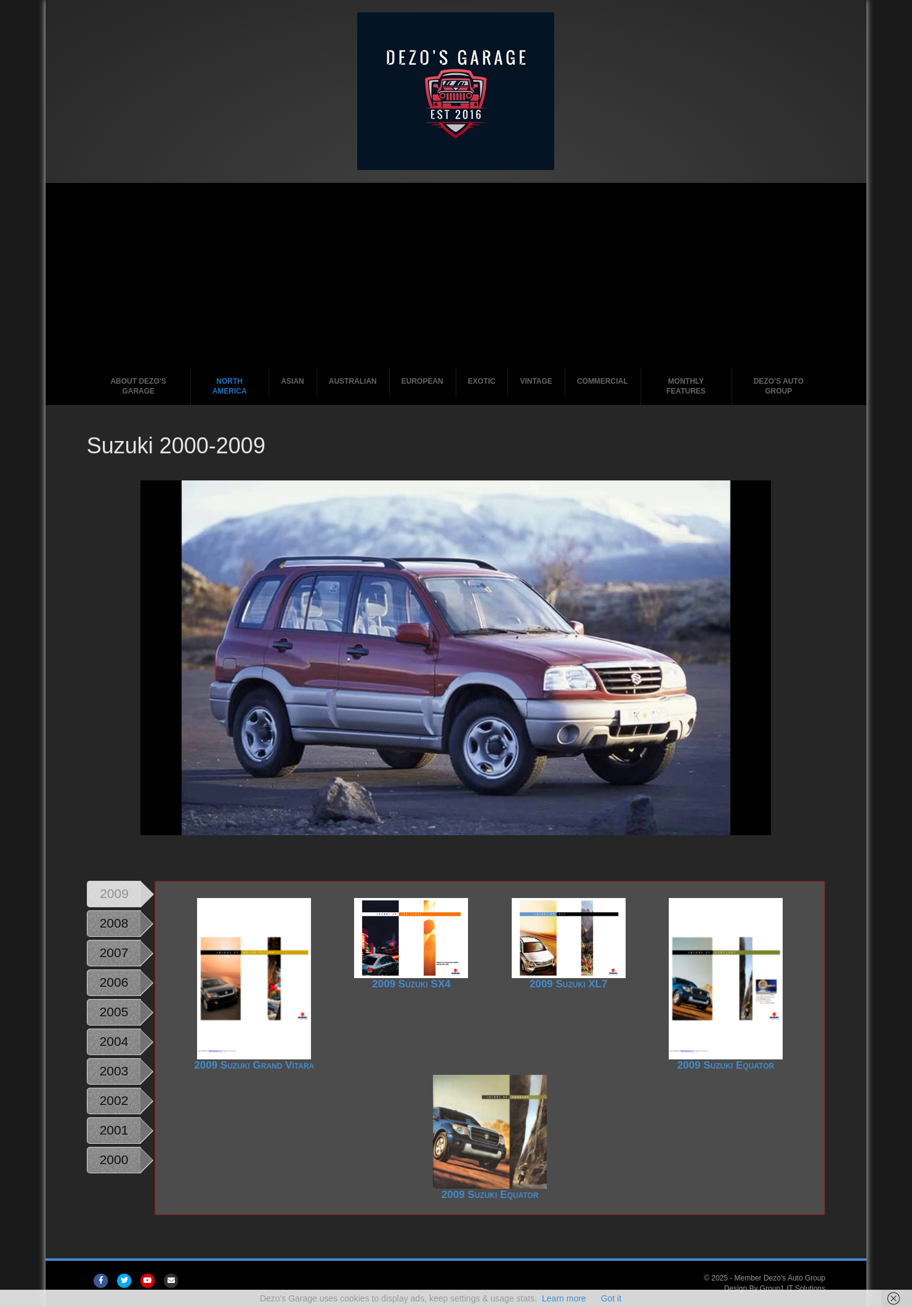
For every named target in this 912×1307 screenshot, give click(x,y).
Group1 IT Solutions (793, 1288)
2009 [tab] (114, 893)
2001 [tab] (114, 1130)
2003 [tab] (114, 1071)
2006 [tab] (114, 982)
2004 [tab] (114, 1041)
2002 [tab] (114, 1100)
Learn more (564, 1298)
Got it (611, 1298)
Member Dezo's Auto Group (780, 1278)
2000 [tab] (114, 1159)
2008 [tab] (114, 923)
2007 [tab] (114, 952)
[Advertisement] (456, 275)
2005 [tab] (114, 1012)
